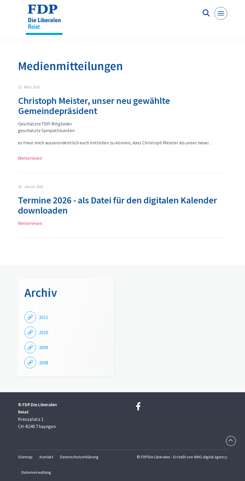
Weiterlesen (30, 158)
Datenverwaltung (36, 472)
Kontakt (46, 456)
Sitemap (25, 456)
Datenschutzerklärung (79, 456)
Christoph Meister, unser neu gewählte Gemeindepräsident (94, 106)
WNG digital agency (210, 456)
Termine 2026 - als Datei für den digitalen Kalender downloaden (117, 205)
